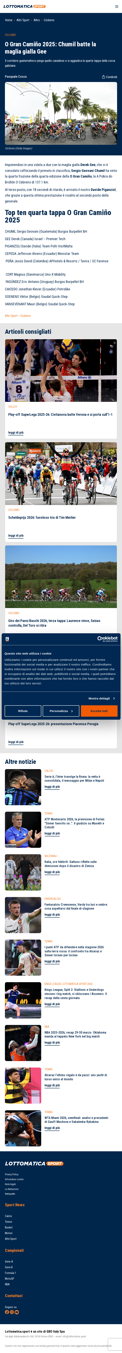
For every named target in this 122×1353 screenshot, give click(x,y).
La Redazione (11, 1189)
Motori (8, 1233)
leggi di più (15, 432)
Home (8, 20)
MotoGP (9, 1278)
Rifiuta (22, 710)
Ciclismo (49, 20)
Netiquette (10, 1193)
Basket (9, 1227)
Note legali (10, 1184)
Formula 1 (10, 1273)
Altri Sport (23, 20)
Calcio (8, 1216)
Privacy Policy (11, 1174)
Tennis (8, 1222)
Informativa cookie (14, 1179)
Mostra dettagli (99, 698)
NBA (7, 1284)
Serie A (9, 1261)
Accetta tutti (99, 710)
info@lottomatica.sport (74, 1336)
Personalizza (61, 710)
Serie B (9, 1267)
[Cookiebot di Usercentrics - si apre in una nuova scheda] (100, 639)
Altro (37, 20)
